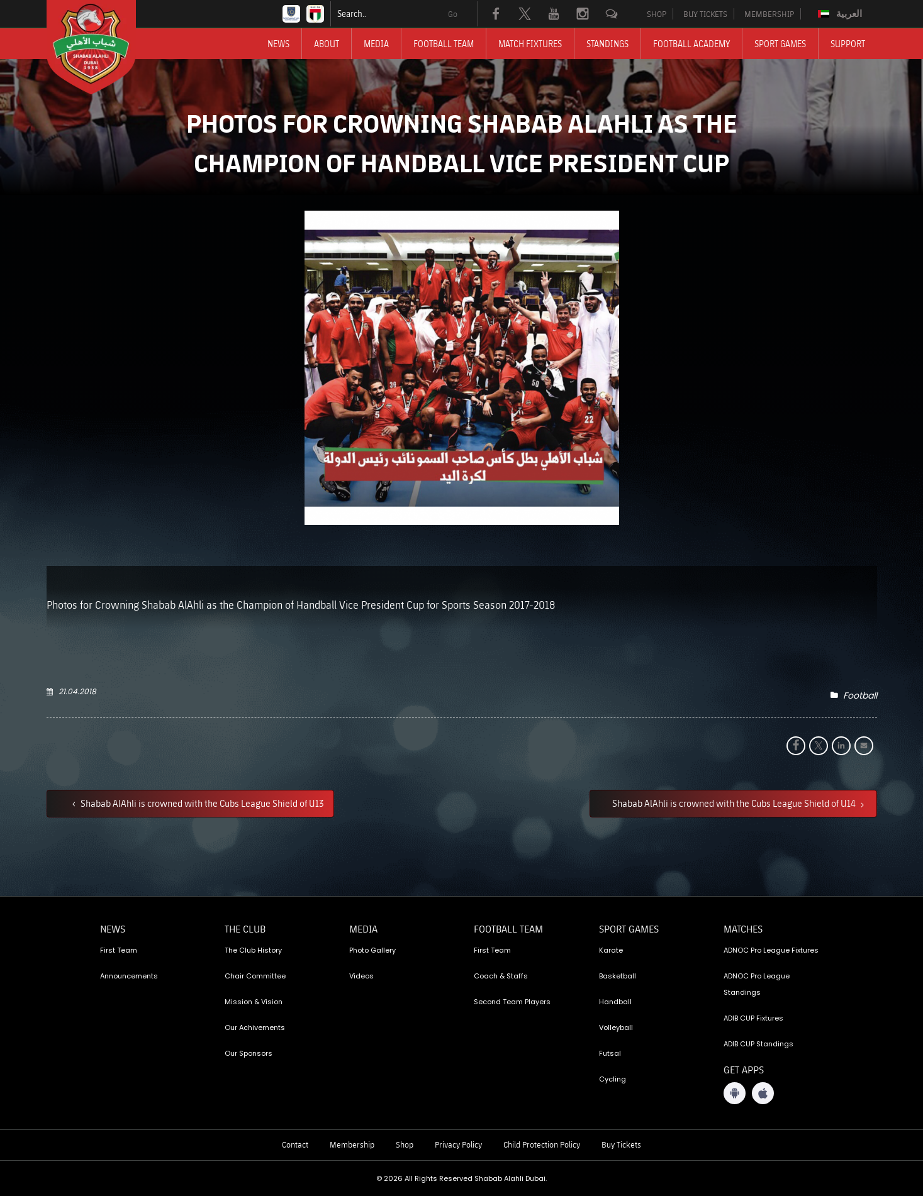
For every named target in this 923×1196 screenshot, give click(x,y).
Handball (615, 1002)
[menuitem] (841, 14)
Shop (404, 1144)
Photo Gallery (372, 950)
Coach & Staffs (501, 976)
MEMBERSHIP (769, 14)
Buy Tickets (621, 1144)
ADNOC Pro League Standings (757, 984)
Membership (352, 1144)
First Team (118, 950)
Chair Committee (255, 976)
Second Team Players (512, 1002)
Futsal (610, 1053)
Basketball (617, 976)
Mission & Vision (253, 1002)
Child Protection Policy (541, 1144)
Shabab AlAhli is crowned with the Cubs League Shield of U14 (735, 803)
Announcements (129, 976)
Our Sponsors (248, 1053)
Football (860, 695)
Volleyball (616, 1027)
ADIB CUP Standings (758, 1044)
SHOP (656, 14)
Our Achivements (255, 1027)
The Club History (253, 950)
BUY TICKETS (705, 14)
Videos (361, 976)
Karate (611, 950)
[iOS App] (763, 1093)
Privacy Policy (458, 1144)
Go (452, 14)
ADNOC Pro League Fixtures (771, 950)
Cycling (612, 1079)
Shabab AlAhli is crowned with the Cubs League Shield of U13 (201, 803)
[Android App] (735, 1093)
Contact (295, 1144)
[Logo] (103, 47)
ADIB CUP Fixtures (753, 1018)
